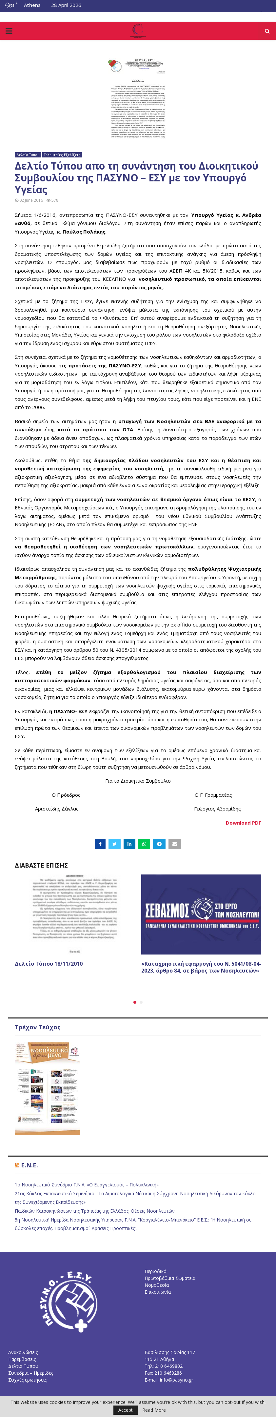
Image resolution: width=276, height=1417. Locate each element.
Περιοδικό (156, 1271)
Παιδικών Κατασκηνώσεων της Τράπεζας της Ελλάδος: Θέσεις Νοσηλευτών (95, 1211)
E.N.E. (29, 1165)
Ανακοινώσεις (23, 1352)
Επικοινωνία (161, 14)
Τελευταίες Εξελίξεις (62, 155)
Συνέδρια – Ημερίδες (30, 1373)
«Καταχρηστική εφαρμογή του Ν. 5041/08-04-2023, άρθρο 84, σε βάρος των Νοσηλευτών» (201, 967)
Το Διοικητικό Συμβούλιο (34, 14)
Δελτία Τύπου (28, 155)
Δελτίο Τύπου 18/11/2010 (49, 963)
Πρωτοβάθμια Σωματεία (170, 1278)
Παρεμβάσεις (22, 1359)
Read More (154, 1410)
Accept (125, 1410)
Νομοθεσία (80, 14)
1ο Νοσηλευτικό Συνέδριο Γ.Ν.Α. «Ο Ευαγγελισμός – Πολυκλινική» (87, 1184)
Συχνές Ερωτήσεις (120, 14)
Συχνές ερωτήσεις (27, 1380)
